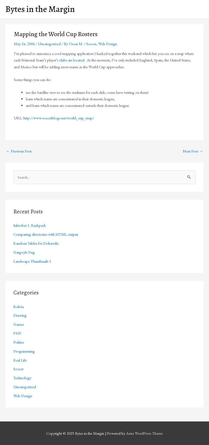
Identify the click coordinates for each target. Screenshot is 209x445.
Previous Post (19, 151)
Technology (22, 377)
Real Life (20, 360)
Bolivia (18, 306)
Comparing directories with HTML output (45, 234)
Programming (24, 351)
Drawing (20, 315)
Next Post (193, 151)
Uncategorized (49, 43)
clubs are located (71, 60)
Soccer (91, 43)
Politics (18, 342)
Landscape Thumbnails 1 (32, 261)
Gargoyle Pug (24, 252)
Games (18, 324)
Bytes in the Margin (40, 9)
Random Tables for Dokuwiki (36, 243)
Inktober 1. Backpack (29, 225)
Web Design (107, 43)
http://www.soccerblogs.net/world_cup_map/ (58, 117)
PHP (17, 333)
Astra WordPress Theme (144, 433)
